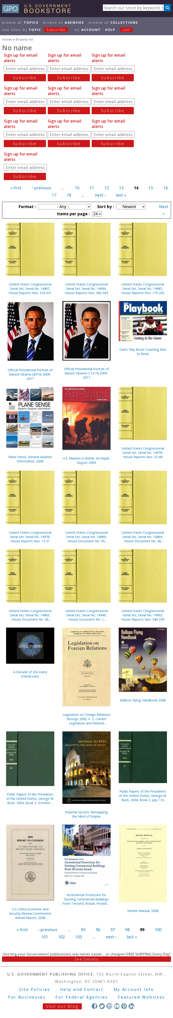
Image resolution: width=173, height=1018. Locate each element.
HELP (110, 30)
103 (78, 936)
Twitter (102, 1006)
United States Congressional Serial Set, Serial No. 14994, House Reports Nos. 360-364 (86, 288)
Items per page (73, 213)
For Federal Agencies (81, 997)
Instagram (109, 1006)
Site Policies (34, 989)
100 (158, 929)
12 (106, 187)
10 (77, 187)
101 (44, 936)
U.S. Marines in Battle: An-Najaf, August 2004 (86, 460)
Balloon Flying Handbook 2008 (143, 700)
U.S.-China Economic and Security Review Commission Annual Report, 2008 (30, 913)
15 (150, 187)
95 (83, 929)
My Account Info (134, 989)
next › (100, 195)
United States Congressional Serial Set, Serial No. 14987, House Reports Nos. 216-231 (30, 288)
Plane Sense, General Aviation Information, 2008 (30, 459)
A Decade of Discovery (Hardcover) (30, 674)
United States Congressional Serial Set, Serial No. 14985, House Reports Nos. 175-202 (142, 288)
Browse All (20, 22)
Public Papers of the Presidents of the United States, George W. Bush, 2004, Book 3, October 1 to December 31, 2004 (30, 798)
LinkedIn (131, 1006)
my (87, 30)
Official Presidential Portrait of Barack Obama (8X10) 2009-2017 (30, 374)
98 (127, 929)
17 (54, 195)
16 (165, 187)
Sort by (105, 206)
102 (61, 936)
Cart (126, 30)
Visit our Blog (62, 1006)
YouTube (117, 1006)
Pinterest (124, 1006)
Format (26, 206)
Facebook (94, 1006)
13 (121, 187)
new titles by (37, 30)
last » (121, 195)
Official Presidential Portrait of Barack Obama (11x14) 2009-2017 (86, 373)
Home (7, 39)
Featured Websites (141, 997)
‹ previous (41, 187)
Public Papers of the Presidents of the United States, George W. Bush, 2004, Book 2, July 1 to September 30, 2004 (143, 795)
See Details (86, 959)
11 (91, 187)
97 (112, 929)
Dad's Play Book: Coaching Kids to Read (142, 351)
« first (16, 187)
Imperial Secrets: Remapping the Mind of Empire (86, 814)
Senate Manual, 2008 (142, 911)
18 (69, 195)
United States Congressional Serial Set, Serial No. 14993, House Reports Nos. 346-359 (142, 615)
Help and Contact (82, 989)
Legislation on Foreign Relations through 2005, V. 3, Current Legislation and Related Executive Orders (86, 718)
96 (98, 929)
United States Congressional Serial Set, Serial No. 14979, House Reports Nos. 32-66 (143, 452)
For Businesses (27, 997)
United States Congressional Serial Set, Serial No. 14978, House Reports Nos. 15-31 (30, 536)
